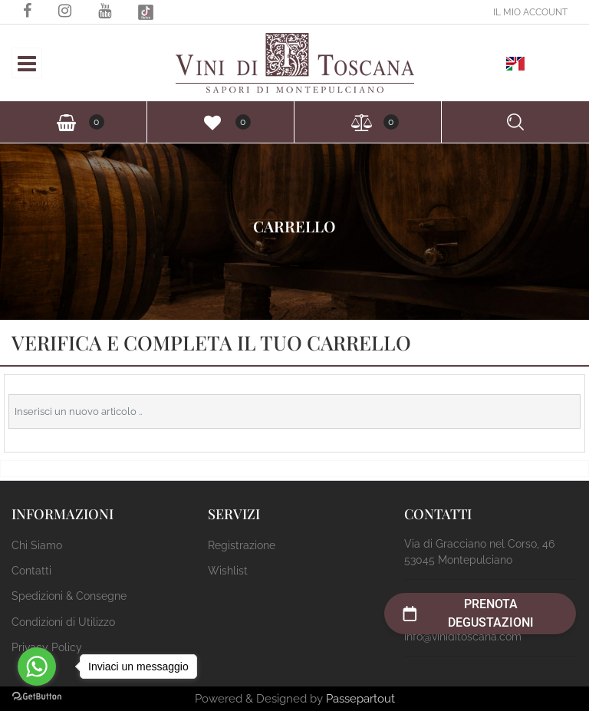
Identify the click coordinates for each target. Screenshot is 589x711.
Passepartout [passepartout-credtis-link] (360, 699)
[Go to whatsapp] (37, 666)
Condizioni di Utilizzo (63, 622)
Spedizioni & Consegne (69, 596)
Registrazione (241, 545)
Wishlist (228, 571)
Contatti (31, 571)
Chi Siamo (37, 545)
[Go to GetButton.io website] (36, 695)
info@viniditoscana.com (463, 636)
